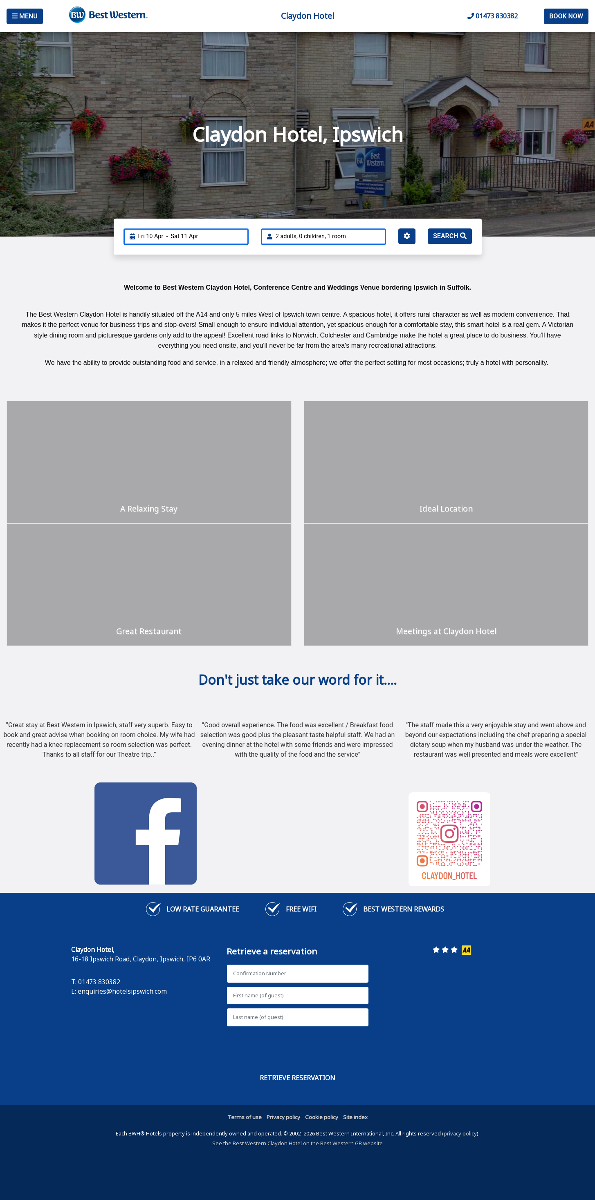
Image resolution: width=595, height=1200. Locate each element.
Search (449, 236)
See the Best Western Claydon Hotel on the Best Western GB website (297, 1143)
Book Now (566, 16)
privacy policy (460, 1133)
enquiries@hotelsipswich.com (122, 991)
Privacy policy (283, 1117)
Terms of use (245, 1117)
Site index (355, 1117)
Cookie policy (321, 1117)
